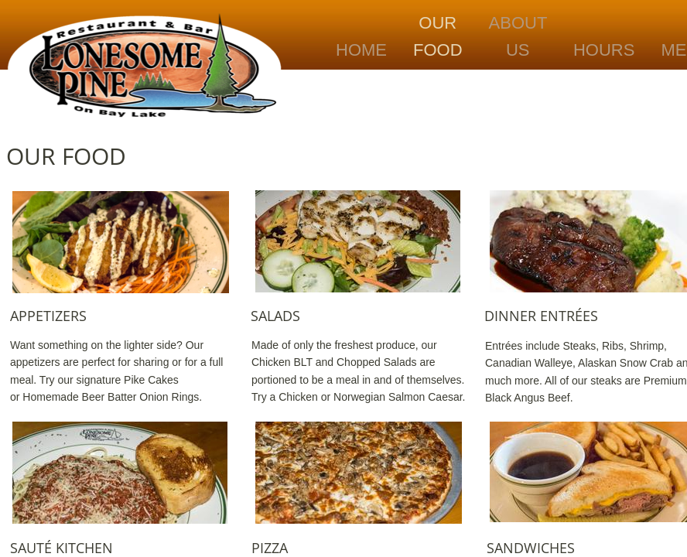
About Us (518, 36)
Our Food (438, 36)
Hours (603, 50)
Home (361, 50)
